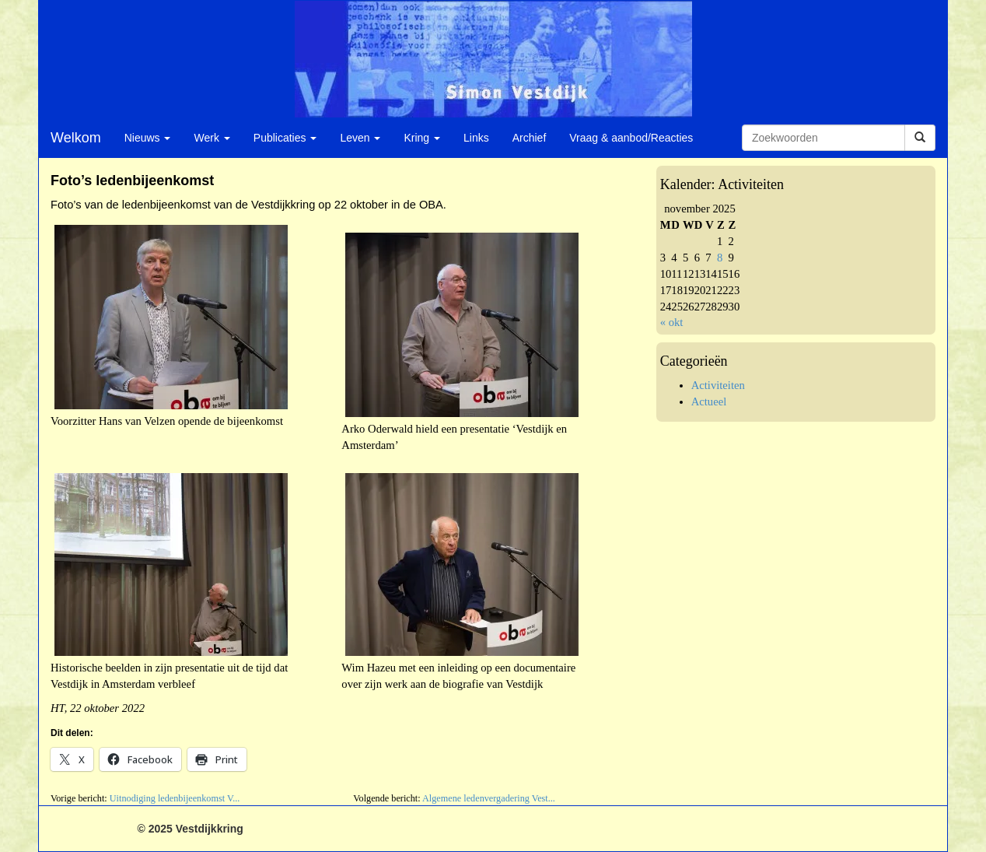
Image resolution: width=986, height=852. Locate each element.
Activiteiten (718, 385)
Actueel (709, 401)
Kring (422, 137)
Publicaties (285, 137)
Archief (529, 137)
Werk (211, 137)
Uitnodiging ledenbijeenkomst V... (175, 798)
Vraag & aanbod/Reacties (631, 137)
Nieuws (147, 137)
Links (476, 137)
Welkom (76, 138)
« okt (672, 322)
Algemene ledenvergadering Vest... (488, 798)
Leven (360, 137)
